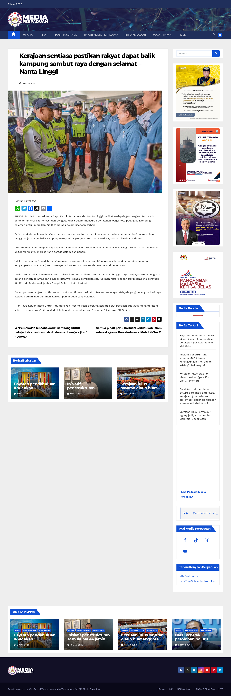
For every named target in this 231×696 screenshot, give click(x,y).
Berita (17, 631)
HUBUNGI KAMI (183, 689)
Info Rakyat (44, 631)
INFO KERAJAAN (135, 34)
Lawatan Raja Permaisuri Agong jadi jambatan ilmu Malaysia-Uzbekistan (196, 415)
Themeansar (67, 689)
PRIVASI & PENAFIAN (204, 689)
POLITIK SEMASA (66, 34)
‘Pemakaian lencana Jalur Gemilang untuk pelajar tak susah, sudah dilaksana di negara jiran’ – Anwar (50, 332)
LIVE (183, 34)
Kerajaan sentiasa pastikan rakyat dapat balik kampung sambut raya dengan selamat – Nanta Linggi (87, 63)
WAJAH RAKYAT (163, 34)
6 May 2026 (23, 645)
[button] (214, 34)
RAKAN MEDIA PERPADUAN (101, 34)
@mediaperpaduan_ (205, 513)
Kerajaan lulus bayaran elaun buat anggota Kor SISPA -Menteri (195, 377)
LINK (170, 689)
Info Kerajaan (29, 631)
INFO (43, 34)
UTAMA (28, 34)
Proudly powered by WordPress (24, 689)
